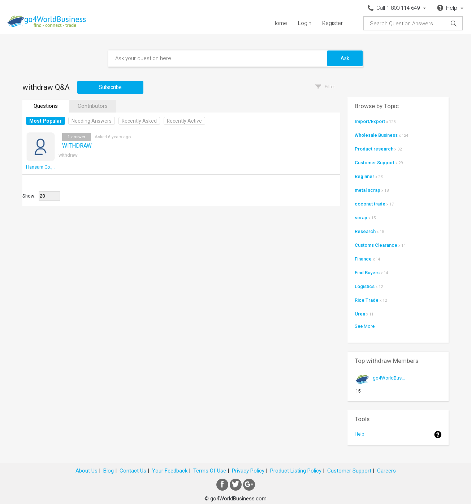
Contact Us (133, 470)
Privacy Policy (248, 470)
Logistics (365, 286)
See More (365, 326)
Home (279, 23)
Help (359, 434)
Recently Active (184, 121)
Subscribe (110, 87)
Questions (46, 106)
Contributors (93, 106)
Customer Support (374, 162)
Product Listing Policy (295, 470)
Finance (363, 259)
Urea (360, 314)
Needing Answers (92, 121)
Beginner (364, 176)
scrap (361, 217)
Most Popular (45, 121)
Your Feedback (169, 470)
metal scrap (367, 190)
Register (332, 23)
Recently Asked (139, 121)
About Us (86, 470)
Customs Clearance (376, 245)
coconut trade (370, 204)
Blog (108, 470)
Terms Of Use (209, 470)
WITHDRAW (77, 146)
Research (365, 231)
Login (304, 23)
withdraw (68, 155)
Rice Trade (367, 300)
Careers (386, 470)
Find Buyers (367, 272)
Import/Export (370, 121)
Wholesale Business (376, 135)
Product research (374, 149)
